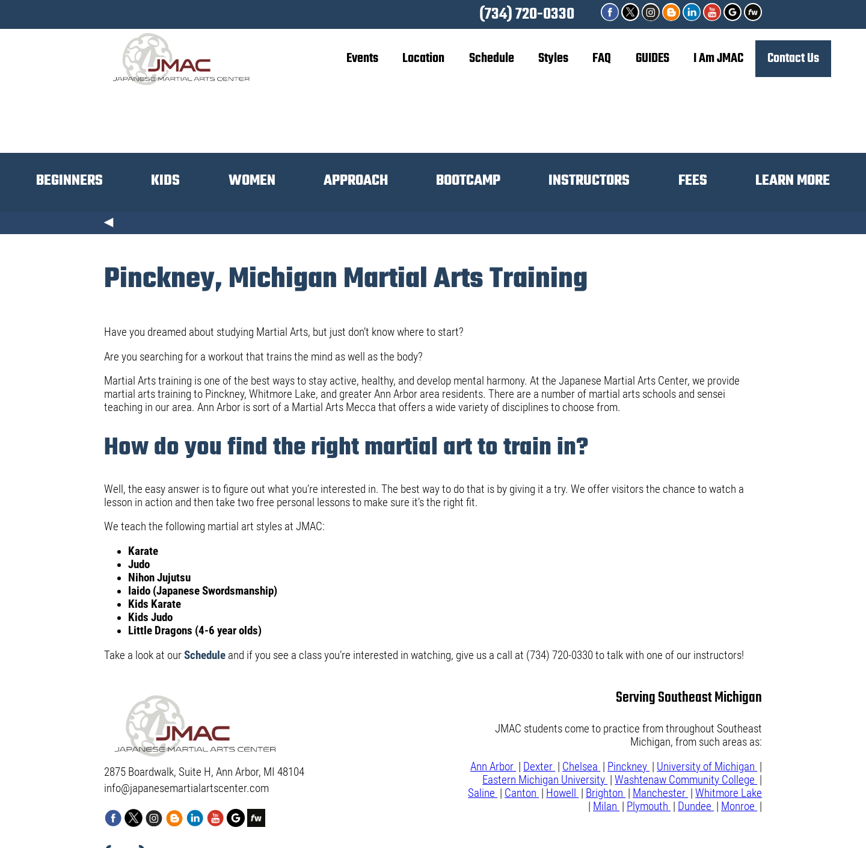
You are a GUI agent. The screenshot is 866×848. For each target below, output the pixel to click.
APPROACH (356, 181)
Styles (553, 59)
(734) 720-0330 (526, 14)
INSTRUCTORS (589, 181)
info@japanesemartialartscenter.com (186, 788)
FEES (692, 181)
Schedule (491, 59)
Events (362, 59)
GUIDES (652, 59)
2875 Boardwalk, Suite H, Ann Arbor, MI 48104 (204, 772)
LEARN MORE (792, 181)
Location (423, 59)
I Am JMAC (718, 59)
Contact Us (793, 59)
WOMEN (252, 181)
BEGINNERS (69, 181)
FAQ (601, 59)
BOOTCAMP (468, 181)
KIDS (165, 181)
